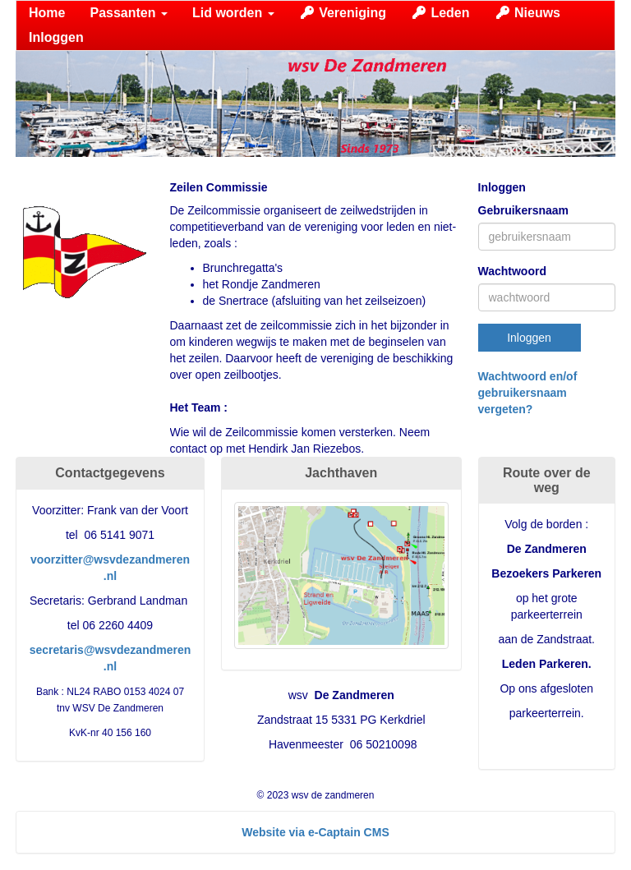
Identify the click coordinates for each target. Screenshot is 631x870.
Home (47, 13)
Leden (440, 13)
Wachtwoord (512, 271)
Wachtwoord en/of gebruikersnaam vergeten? (528, 393)
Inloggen (56, 37)
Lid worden (233, 13)
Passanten (128, 13)
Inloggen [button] (529, 337)
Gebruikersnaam (523, 210)
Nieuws (527, 13)
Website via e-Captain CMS (315, 832)
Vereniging (342, 13)
